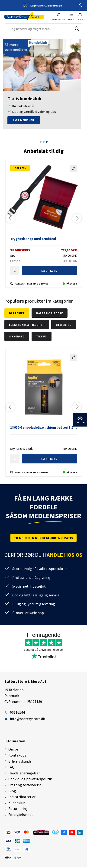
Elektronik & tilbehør (27, 325)
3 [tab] (47, 142)
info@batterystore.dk (24, 718)
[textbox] (15, 270)
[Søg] (77, 28)
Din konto (80, 5)
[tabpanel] (43, 84)
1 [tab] (41, 142)
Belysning (63, 325)
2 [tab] (44, 142)
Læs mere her (25, 120)
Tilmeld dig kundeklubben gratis (43, 538)
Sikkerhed (17, 336)
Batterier (17, 313)
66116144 (14, 712)
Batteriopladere (49, 313)
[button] (80, 16)
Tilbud (41, 336)
